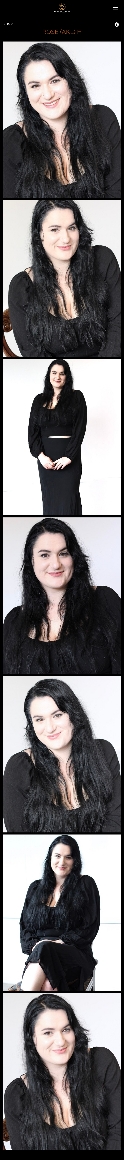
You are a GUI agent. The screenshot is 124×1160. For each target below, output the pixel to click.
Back (9, 24)
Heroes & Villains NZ (62, 8)
